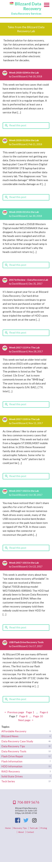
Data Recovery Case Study (17, 741)
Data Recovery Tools (13, 751)
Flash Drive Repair (12, 756)
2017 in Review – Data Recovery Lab (28, 279)
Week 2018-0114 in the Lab (24, 212)
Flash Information (11, 761)
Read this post (17, 125)
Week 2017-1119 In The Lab (24, 347)
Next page (24, 720)
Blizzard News (9, 736)
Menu (46, 5)
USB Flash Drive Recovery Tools (26, 642)
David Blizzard (19, 76)
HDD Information (11, 766)
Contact (30, 832)
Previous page (15, 712)
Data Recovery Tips (13, 746)
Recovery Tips (20, 828)
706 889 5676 (28, 802)
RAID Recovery (10, 771)
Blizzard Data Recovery (28, 6)
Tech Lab (34, 828)
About (21, 832)
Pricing (43, 828)
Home (8, 828)
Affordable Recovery (13, 731)
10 (38, 716)
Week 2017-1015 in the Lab (24, 562)
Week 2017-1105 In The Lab (24, 419)
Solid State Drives (12, 776)
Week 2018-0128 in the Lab (24, 140)
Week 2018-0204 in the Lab (24, 72)
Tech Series (8, 781)
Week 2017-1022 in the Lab (24, 490)
